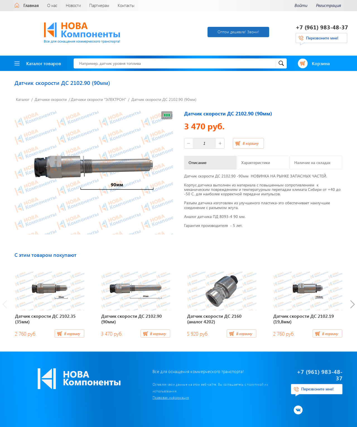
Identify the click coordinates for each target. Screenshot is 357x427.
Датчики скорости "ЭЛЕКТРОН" (98, 98)
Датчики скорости (51, 98)
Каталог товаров (38, 62)
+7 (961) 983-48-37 (322, 26)
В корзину (251, 141)
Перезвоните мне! (322, 37)
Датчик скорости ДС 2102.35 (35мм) (45, 317)
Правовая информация (144, 389)
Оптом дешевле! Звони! (205, 31)
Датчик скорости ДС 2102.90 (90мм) (163, 98)
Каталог (22, 98)
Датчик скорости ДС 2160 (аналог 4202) (214, 317)
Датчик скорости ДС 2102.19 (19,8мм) (303, 317)
